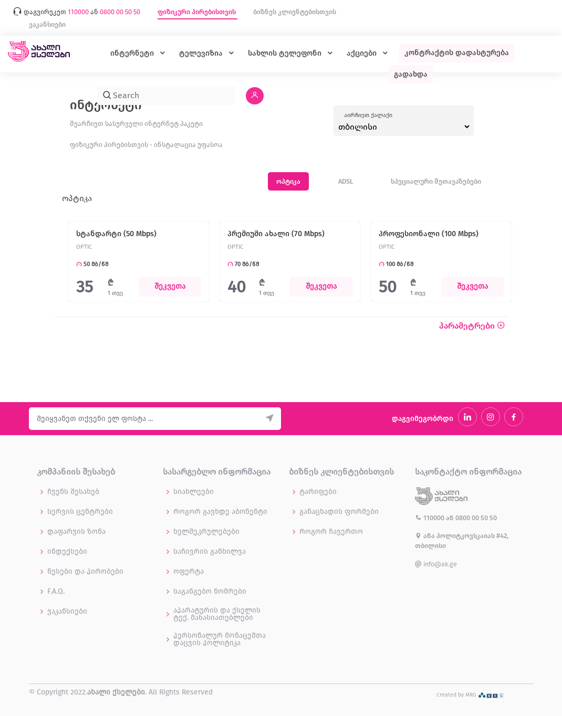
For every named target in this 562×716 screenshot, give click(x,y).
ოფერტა (188, 571)
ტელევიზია (202, 53)
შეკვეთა (169, 286)
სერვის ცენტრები (80, 511)
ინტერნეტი (133, 53)
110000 (430, 518)
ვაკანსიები (47, 24)
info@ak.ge (436, 564)
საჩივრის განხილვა (209, 551)
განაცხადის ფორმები (339, 511)
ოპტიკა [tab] (288, 181)
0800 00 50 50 (476, 518)
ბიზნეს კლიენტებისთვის (294, 12)
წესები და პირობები (85, 571)
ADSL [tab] (345, 181)
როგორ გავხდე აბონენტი (220, 511)
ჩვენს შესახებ (73, 492)
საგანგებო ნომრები (209, 591)
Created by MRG (470, 694)
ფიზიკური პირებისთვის (197, 12)
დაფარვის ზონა (76, 531)
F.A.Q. (56, 591)
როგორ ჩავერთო (331, 531)
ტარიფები (318, 492)
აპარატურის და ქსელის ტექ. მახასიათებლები (217, 614)
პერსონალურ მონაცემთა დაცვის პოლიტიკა (219, 639)
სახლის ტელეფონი (286, 53)
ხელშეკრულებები (206, 531)
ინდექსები (67, 551)
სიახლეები (193, 492)
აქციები (363, 53)
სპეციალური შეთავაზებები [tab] (436, 181)
